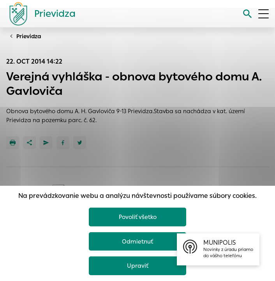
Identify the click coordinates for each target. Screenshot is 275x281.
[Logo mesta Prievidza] (39, 13)
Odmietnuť (137, 241)
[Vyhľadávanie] (247, 13)
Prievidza (28, 36)
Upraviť (137, 265)
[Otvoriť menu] (263, 13)
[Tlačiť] (12, 142)
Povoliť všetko (138, 217)
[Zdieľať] (29, 142)
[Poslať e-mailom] (46, 142)
